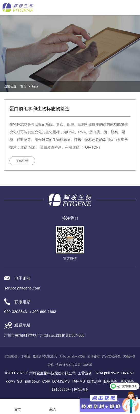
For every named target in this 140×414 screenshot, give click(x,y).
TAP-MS (78, 381)
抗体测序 (94, 381)
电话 (52, 410)
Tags (35, 86)
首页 (23, 86)
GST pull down (28, 381)
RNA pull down (107, 373)
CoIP (46, 381)
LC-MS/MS (60, 381)
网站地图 (81, 389)
